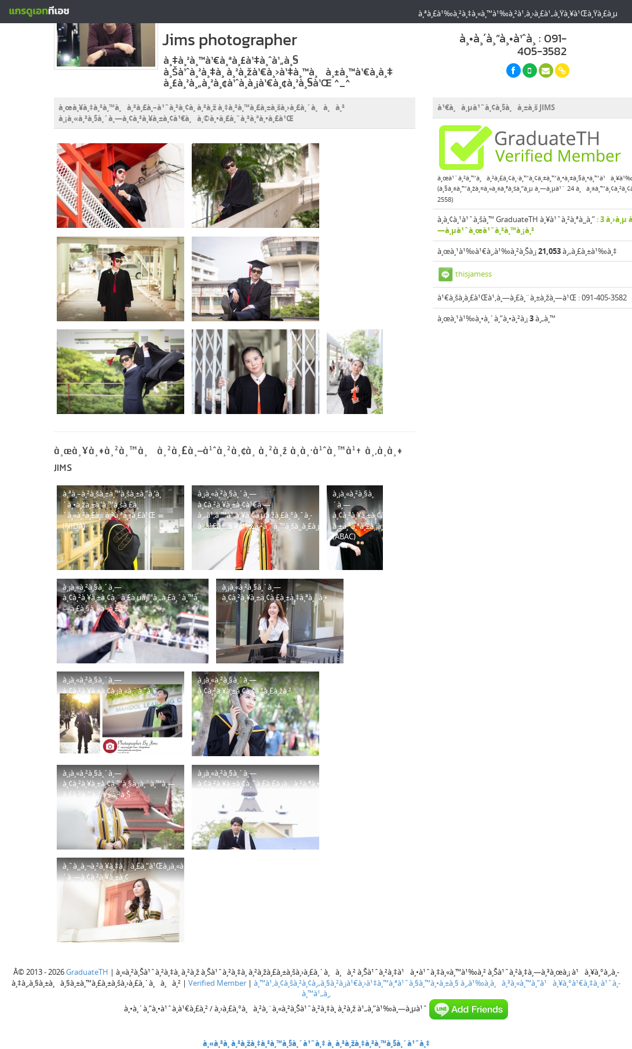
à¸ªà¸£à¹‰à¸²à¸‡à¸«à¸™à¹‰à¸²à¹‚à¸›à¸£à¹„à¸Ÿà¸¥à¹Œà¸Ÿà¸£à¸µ (518, 13)
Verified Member (217, 983)
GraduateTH (87, 972)
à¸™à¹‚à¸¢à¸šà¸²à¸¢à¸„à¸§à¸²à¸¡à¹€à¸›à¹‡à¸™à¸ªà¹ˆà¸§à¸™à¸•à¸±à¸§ (356, 983)
